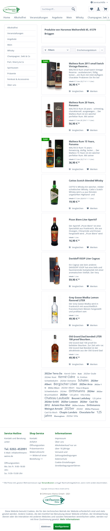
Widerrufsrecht (37, 452)
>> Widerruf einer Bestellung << (38, 457)
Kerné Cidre (70, 373)
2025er (64, 394)
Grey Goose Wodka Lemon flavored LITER (84, 299)
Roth (80, 373)
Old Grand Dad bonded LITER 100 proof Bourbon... (85, 338)
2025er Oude (90, 373)
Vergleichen (76, 91)
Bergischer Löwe (66, 384)
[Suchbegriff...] (58, 9)
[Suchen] (73, 9)
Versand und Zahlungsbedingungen (66, 454)
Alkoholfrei (12, 27)
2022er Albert (54, 388)
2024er (63, 391)
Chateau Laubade (57, 398)
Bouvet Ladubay (81, 398)
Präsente (11, 73)
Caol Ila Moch (51, 412)
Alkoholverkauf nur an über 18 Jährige (65, 447)
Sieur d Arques (82, 388)
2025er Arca (86, 384)
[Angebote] (57, 17)
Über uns (11, 85)
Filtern (49, 50)
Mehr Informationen (70, 519)
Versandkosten (48, 483)
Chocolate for (87, 412)
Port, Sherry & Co (15, 62)
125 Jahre (74, 394)
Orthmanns (77, 391)
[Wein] (69, 17)
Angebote (11, 39)
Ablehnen (46, 526)
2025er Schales (78, 405)
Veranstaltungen (15, 33)
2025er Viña (72, 416)
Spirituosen (12, 67)
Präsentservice (37, 448)
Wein (9, 44)
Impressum (60, 438)
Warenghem (59, 416)
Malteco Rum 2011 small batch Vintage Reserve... (86, 65)
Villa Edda (85, 394)
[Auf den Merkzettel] (92, 91)
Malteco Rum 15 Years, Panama (82, 143)
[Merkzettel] (91, 9)
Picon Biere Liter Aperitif (83, 219)
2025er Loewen (69, 401)
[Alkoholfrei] (20, 17)
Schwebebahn (52, 380)
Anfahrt (33, 441)
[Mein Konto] (98, 9)
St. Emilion (82, 377)
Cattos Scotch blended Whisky (86, 180)
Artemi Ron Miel (61, 405)
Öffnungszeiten (37, 445)
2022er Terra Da (54, 373)
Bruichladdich (52, 394)
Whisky (10, 50)
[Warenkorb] (105, 9)
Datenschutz (61, 458)
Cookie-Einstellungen (65, 462)
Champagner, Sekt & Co (18, 56)
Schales (83, 380)
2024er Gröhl (52, 401)
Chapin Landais (68, 412)
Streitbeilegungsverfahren (67, 465)
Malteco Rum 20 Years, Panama (82, 104)
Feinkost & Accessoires (18, 79)
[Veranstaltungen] (39, 17)
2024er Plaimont (92, 409)
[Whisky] (80, 17)
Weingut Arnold (54, 408)
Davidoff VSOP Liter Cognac (84, 258)
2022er (99, 391)
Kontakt (33, 438)
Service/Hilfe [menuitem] (98, 2)
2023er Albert (68, 387)
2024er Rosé (51, 377)
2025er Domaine (68, 380)
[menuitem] (58, 9)
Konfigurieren (62, 526)
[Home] (6, 17)
